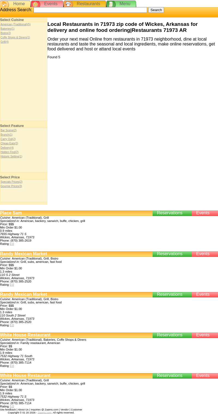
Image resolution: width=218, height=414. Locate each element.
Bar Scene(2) (9, 130)
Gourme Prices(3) (11, 186)
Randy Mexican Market (23, 253)
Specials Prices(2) (12, 181)
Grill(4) (5, 41)
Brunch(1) (7, 134)
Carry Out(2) (8, 139)
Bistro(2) (6, 33)
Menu (124, 3)
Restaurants (88, 3)
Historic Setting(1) (11, 156)
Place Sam (11, 213)
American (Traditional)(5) (16, 24)
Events (50, 3)
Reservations (169, 213)
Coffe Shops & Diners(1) (15, 37)
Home (19, 3)
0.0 (12, 243)
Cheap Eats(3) (9, 143)
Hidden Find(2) (10, 152)
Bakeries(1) (7, 28)
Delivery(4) (7, 147)
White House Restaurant (25, 335)
